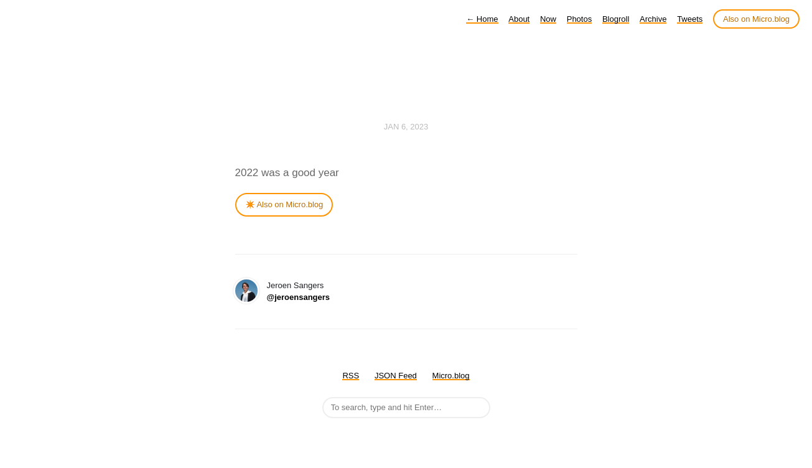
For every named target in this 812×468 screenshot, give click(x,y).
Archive (653, 19)
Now (548, 19)
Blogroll (615, 19)
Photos (579, 19)
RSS (350, 375)
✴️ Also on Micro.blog (284, 204)
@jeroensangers (298, 297)
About (519, 19)
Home (482, 19)
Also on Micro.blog (756, 19)
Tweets (689, 19)
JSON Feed (396, 375)
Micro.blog (451, 375)
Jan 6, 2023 (406, 126)
